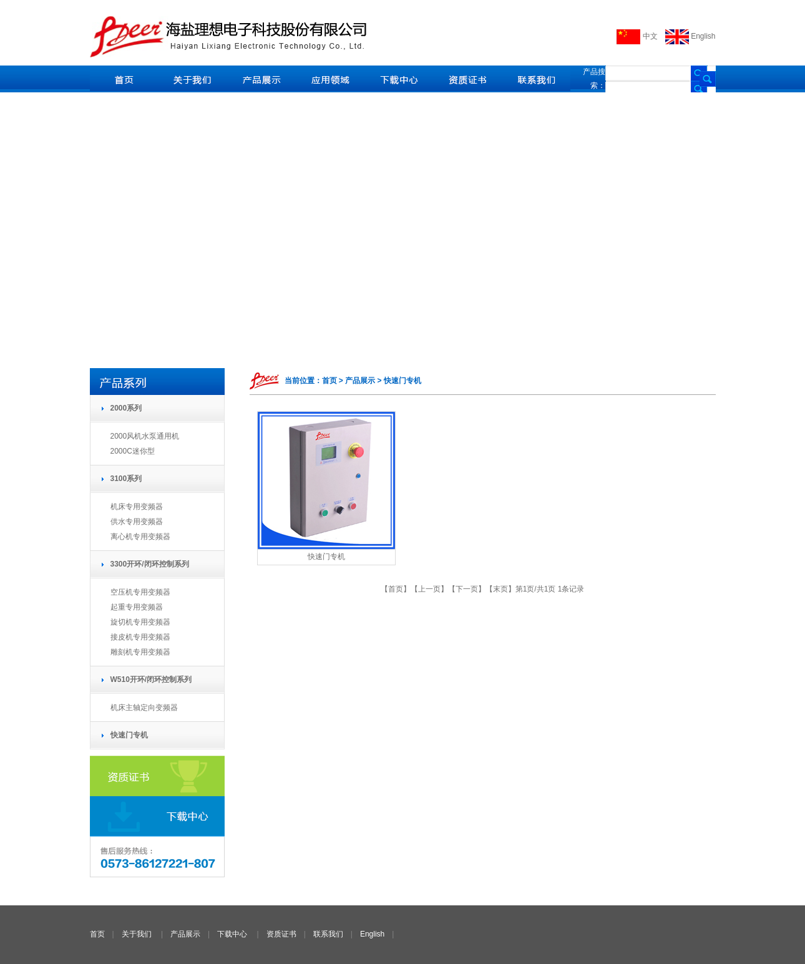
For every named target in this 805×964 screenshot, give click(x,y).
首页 (395, 589)
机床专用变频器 (136, 506)
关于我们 (137, 934)
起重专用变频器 (136, 607)
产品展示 (185, 934)
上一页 (429, 589)
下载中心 (232, 934)
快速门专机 (326, 556)
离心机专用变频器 (140, 536)
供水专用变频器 (136, 521)
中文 (637, 36)
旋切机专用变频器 (140, 622)
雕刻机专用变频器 (140, 652)
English (690, 36)
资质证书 (281, 934)
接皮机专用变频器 (140, 637)
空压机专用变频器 (140, 592)
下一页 (467, 589)
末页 (500, 589)
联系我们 (328, 934)
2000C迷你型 (132, 451)
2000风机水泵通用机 (145, 436)
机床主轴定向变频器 (144, 707)
